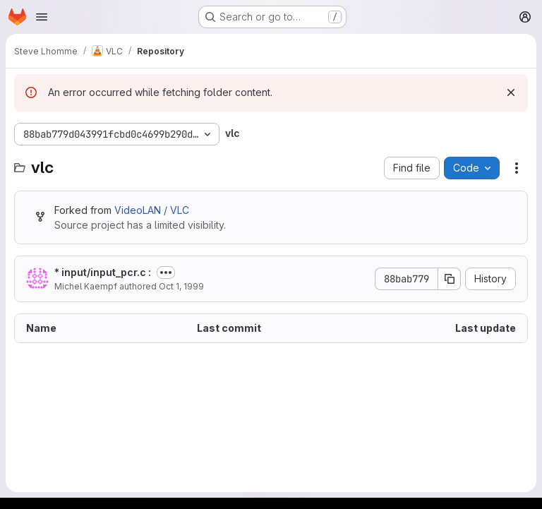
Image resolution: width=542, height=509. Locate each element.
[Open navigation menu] (41, 17)
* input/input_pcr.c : (102, 272)
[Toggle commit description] (166, 272)
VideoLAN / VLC (151, 210)
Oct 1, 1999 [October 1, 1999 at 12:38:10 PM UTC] (181, 286)
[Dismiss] (510, 92)
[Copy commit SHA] (449, 279)
